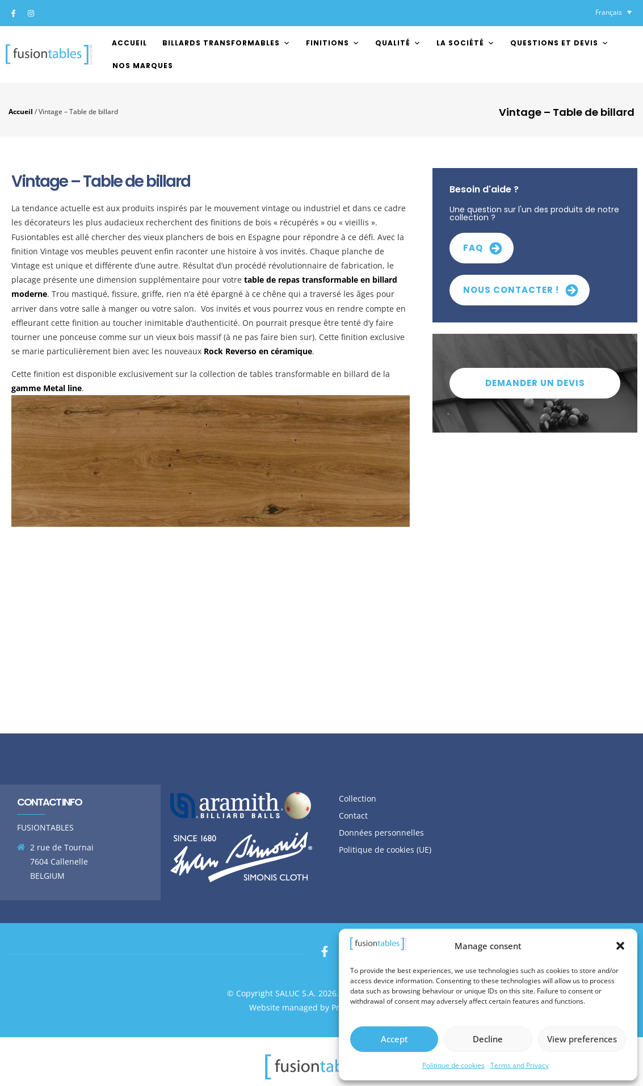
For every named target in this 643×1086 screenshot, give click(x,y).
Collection (357, 798)
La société (465, 43)
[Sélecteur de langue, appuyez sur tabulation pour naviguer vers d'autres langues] (613, 12)
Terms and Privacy (519, 1065)
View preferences (582, 1039)
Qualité (398, 43)
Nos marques (142, 65)
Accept (394, 1039)
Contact (353, 815)
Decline (488, 1039)
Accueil (129, 43)
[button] (620, 945)
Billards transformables (226, 43)
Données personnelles (381, 832)
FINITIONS (333, 43)
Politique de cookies (453, 1065)
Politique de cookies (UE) (385, 849)
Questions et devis (559, 43)
